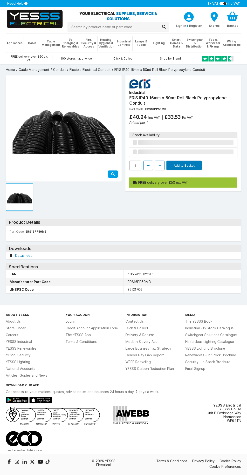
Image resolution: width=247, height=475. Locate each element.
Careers (12, 335)
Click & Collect (136, 328)
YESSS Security (18, 355)
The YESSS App (78, 335)
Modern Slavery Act (141, 342)
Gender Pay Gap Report (144, 355)
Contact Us (134, 321)
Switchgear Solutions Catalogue (211, 335)
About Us (13, 321)
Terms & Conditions (81, 342)
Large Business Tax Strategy (148, 348)
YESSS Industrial (19, 342)
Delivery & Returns (140, 335)
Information (136, 315)
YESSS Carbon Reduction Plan (149, 369)
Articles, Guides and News (26, 375)
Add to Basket (184, 165)
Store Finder (16, 328)
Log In (70, 321)
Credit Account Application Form (92, 328)
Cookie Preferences (225, 466)
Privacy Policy (203, 461)
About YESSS (17, 315)
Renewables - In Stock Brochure (210, 355)
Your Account (79, 315)
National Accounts (20, 369)
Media (190, 315)
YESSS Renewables (21, 348)
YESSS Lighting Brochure (205, 348)
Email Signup (195, 369)
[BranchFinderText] (214, 19)
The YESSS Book (198, 321)
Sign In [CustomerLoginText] (181, 25)
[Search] (164, 27)
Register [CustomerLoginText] (195, 25)
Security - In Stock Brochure (207, 362)
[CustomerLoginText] (189, 16)
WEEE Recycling (138, 362)
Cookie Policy (230, 461)
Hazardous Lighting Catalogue (209, 342)
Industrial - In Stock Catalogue (209, 328)
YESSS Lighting (18, 362)
